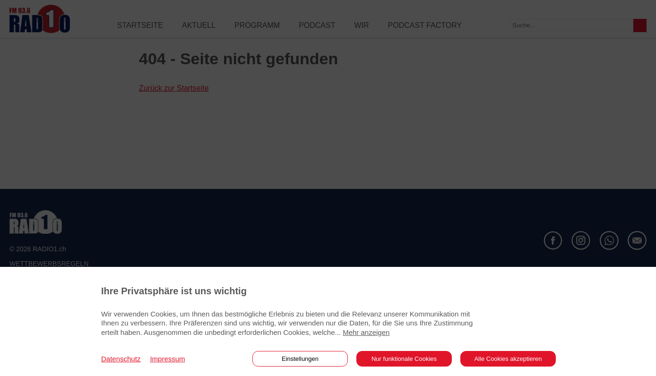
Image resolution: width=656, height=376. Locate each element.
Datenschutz (120, 359)
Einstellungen (300, 358)
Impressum (167, 359)
